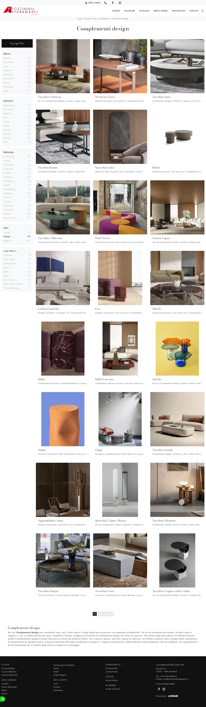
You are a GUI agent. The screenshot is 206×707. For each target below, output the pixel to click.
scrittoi (7, 125)
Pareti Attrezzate (9, 687)
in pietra (7, 201)
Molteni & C (9, 78)
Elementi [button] (8, 101)
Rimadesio (8, 86)
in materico (9, 181)
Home (80, 19)
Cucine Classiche (9, 675)
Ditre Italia (8, 62)
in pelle (7, 197)
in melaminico (10, 189)
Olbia (6, 271)
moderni (7, 241)
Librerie (5, 683)
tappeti (7, 134)
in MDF (7, 185)
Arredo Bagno (60, 675)
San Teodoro (9, 280)
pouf (6, 117)
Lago (6, 66)
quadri (7, 121)
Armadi (57, 687)
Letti (56, 683)
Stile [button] (6, 228)
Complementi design (120, 19)
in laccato (8, 169)
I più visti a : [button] (10, 251)
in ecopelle (9, 164)
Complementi (104, 19)
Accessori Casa (90, 19)
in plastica (8, 205)
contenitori (9, 109)
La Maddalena (10, 263)
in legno (7, 173)
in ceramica (9, 156)
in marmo (8, 177)
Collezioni (129, 11)
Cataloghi (144, 11)
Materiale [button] (9, 152)
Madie (4, 690)
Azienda (116, 11)
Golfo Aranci (9, 259)
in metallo (8, 193)
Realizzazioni (178, 11)
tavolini (7, 138)
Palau (6, 275)
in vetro (7, 214)
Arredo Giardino (112, 689)
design (7, 236)
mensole (7, 113)
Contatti (194, 11)
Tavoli (56, 668)
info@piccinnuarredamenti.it (175, 679)
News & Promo (161, 11)
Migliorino (8, 70)
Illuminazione (111, 668)
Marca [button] (7, 53)
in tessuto (8, 209)
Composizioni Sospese (64, 665)
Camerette (58, 690)
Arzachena (8, 255)
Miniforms (8, 74)
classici (7, 232)
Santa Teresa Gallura (13, 284)
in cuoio (7, 160)
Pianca (7, 82)
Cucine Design (8, 668)
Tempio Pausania (11, 288)
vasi (5, 142)
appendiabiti (9, 105)
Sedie (56, 671)
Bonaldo (7, 58)
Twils (6, 91)
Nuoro (6, 267)
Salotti (4, 693)
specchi (7, 130)
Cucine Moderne (9, 671)
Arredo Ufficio (111, 680)
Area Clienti (93, 3)
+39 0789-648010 (168, 676)
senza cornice (10, 218)
